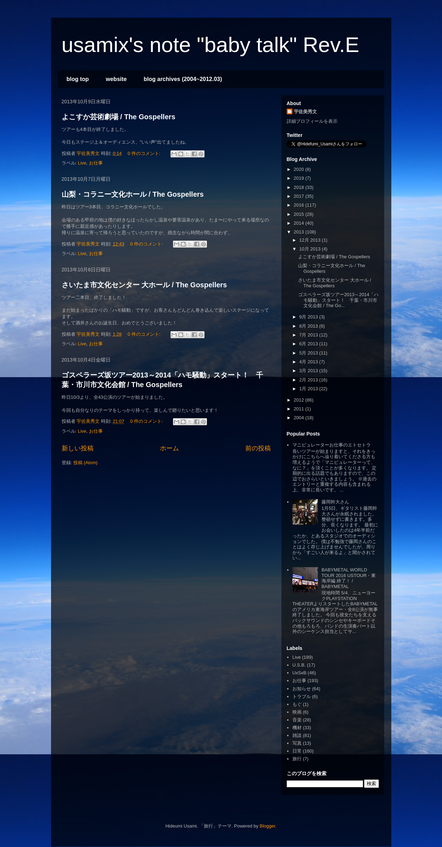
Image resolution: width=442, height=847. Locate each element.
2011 (300, 408)
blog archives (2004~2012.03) (183, 79)
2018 (300, 187)
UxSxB (299, 672)
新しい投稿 (78, 448)
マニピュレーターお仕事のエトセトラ (331, 445)
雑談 (297, 735)
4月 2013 (309, 361)
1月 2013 (309, 388)
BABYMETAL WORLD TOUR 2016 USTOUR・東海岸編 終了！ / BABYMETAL (348, 578)
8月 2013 (309, 326)
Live (82, 163)
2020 (300, 169)
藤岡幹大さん (335, 502)
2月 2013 (309, 379)
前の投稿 (258, 448)
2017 (300, 196)
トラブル (301, 696)
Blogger (267, 826)
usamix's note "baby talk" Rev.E (210, 45)
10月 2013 (310, 249)
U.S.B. (299, 665)
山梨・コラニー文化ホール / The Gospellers (133, 194)
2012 (300, 400)
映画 (297, 712)
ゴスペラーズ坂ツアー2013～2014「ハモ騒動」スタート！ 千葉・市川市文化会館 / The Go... (338, 300)
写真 (297, 743)
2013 (300, 232)
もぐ (297, 704)
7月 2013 (309, 335)
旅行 (297, 758)
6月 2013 (309, 343)
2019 (300, 178)
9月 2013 (309, 316)
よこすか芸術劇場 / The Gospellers (118, 117)
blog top (78, 79)
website (116, 79)
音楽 (297, 719)
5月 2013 (309, 353)
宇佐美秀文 (305, 111)
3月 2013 (309, 370)
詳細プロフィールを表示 (312, 121)
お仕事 (96, 163)
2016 (300, 205)
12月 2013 (310, 240)
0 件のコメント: (145, 153)
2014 (300, 223)
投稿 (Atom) (85, 462)
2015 (300, 214)
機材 (297, 727)
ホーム (169, 448)
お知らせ (301, 688)
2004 (300, 417)
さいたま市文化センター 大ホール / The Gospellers (144, 285)
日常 (297, 751)
